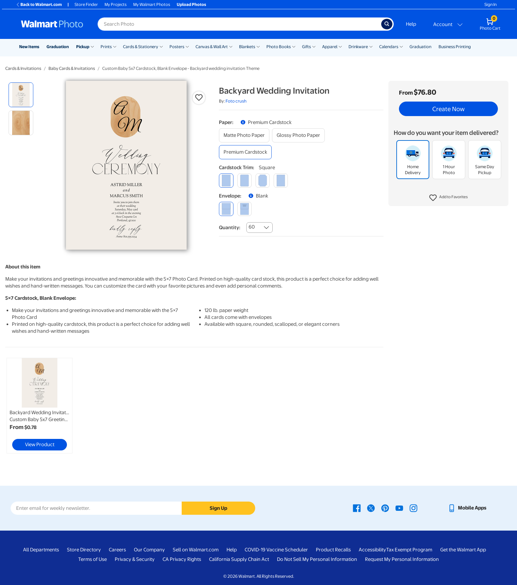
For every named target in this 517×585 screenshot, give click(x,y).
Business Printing (455, 46)
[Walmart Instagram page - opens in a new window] (413, 508)
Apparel (329, 46)
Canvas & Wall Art (212, 46)
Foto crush (236, 101)
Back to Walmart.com (39, 4)
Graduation (57, 46)
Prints (106, 46)
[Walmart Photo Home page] (52, 24)
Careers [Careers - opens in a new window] (117, 550)
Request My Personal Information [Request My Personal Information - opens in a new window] (402, 559)
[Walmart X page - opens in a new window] (371, 508)
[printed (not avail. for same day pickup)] (244, 209)
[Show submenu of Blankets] (258, 46)
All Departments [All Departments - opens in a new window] (41, 550)
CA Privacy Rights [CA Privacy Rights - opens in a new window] (182, 559)
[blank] (226, 209)
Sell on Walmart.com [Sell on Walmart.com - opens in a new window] (196, 550)
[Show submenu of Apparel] (340, 46)
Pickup (82, 46)
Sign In (490, 4)
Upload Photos (191, 4)
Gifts (306, 46)
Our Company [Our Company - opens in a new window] (149, 550)
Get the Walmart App (463, 550)
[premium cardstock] (245, 152)
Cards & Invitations (23, 68)
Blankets (247, 46)
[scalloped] (281, 180)
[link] (39, 405)
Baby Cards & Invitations (71, 68)
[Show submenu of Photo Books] (294, 46)
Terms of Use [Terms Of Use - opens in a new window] (92, 559)
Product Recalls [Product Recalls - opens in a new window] (333, 550)
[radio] (21, 94)
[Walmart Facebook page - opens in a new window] (357, 508)
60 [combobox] (252, 227)
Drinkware (358, 46)
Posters (176, 46)
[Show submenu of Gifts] (314, 46)
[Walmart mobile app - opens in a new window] (467, 508)
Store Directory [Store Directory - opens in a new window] (84, 550)
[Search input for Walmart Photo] (239, 24)
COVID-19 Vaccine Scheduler (276, 550)
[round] (244, 180)
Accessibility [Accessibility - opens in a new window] (372, 550)
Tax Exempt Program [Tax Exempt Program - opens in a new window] (409, 550)
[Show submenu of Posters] (187, 46)
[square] (226, 180)
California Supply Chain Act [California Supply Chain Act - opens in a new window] (239, 559)
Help (411, 24)
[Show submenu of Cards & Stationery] (161, 46)
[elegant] (263, 180)
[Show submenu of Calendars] (401, 46)
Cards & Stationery (140, 46)
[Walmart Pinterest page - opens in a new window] (385, 508)
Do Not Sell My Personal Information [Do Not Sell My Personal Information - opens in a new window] (317, 559)
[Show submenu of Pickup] (92, 46)
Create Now (448, 108)
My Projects (116, 4)
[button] (448, 197)
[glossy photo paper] (298, 135)
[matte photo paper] (244, 135)
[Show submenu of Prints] (115, 46)
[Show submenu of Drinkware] (371, 46)
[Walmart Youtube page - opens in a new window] (399, 508)
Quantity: (229, 228)
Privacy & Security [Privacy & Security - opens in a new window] (135, 559)
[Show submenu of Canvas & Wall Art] (231, 46)
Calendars (388, 46)
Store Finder (86, 4)
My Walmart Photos (151, 4)
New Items (29, 46)
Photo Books (278, 46)
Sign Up (218, 508)
